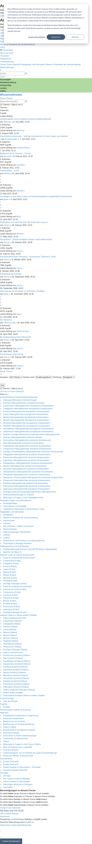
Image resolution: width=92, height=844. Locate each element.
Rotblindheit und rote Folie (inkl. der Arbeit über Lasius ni (24, 222)
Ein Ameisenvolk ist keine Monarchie (15, 337)
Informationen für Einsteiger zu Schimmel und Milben (22, 291)
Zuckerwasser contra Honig (11, 354)
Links (2, 77)
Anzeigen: (11, 377)
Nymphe (20, 191)
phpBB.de (29, 822)
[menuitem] (3, 39)
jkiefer (6, 199)
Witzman (7, 122)
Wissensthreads (11, 94)
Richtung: (64, 377)
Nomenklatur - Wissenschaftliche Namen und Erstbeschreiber (26, 239)
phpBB (13, 819)
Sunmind (7, 156)
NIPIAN (7, 173)
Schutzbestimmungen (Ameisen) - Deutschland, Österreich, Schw (28, 257)
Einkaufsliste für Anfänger (11, 274)
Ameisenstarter (11, 139)
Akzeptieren (56, 37)
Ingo (18, 314)
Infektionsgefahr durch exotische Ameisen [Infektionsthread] (25, 119)
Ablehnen (75, 37)
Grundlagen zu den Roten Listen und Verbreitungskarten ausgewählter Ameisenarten (36, 196)
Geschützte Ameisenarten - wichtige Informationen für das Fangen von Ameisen (34, 136)
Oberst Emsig (9, 323)
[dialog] (46, 24)
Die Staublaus (6, 320)
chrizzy (7, 225)
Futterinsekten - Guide (9, 171)
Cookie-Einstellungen (36, 37)
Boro (19, 217)
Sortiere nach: (38, 377)
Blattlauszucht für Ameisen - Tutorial (15, 153)
